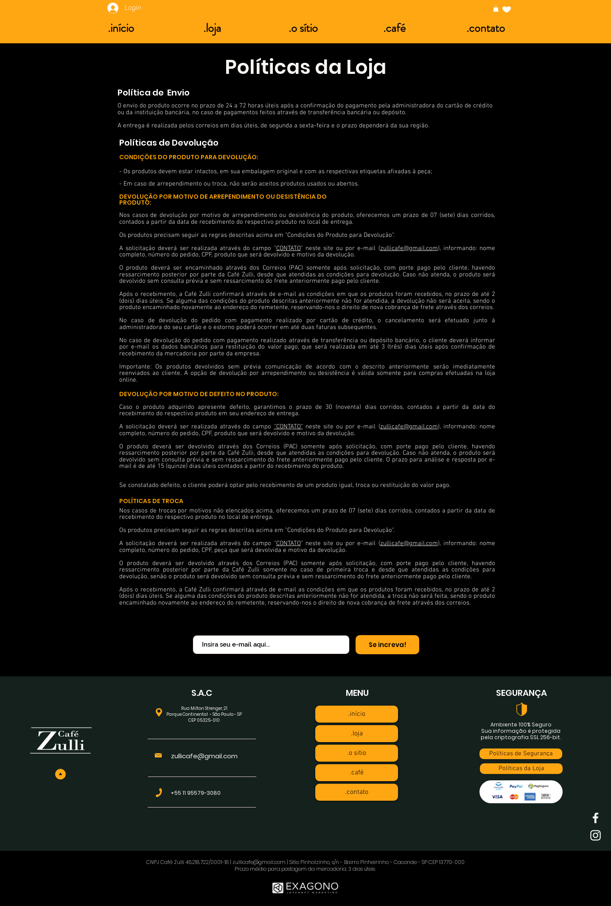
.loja (357, 733)
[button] (496, 8)
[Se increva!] (387, 644)
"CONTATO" (288, 426)
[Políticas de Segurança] (520, 753)
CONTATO (288, 248)
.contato (356, 792)
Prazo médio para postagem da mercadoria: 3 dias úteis (305, 868)
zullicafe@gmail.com (409, 248)
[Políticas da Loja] (521, 768)
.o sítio (356, 753)
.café (357, 772)
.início (356, 714)
